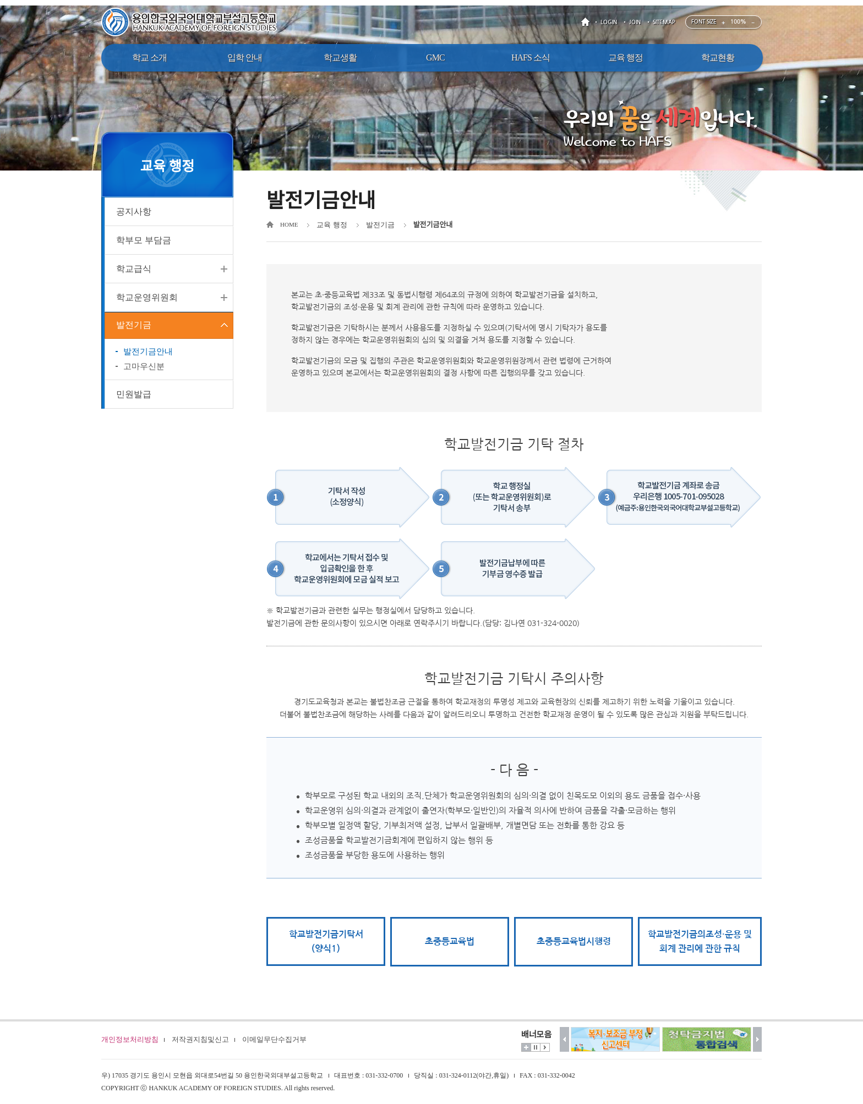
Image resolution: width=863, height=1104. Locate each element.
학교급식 (133, 268)
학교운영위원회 (147, 297)
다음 (757, 1039)
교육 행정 (331, 225)
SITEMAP (664, 22)
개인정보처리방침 (130, 1039)
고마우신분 (144, 368)
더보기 (526, 1047)
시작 (545, 1047)
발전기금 (133, 326)
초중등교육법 (449, 941)
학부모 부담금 (143, 240)
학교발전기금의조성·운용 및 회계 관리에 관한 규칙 (700, 941)
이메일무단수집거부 (274, 1039)
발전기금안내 (148, 353)
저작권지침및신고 (200, 1039)
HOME (587, 22)
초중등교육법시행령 (574, 941)
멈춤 (535, 1047)
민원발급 (133, 395)
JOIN (635, 22)
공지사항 (133, 211)
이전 (564, 1039)
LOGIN (608, 22)
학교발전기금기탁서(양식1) (326, 941)
